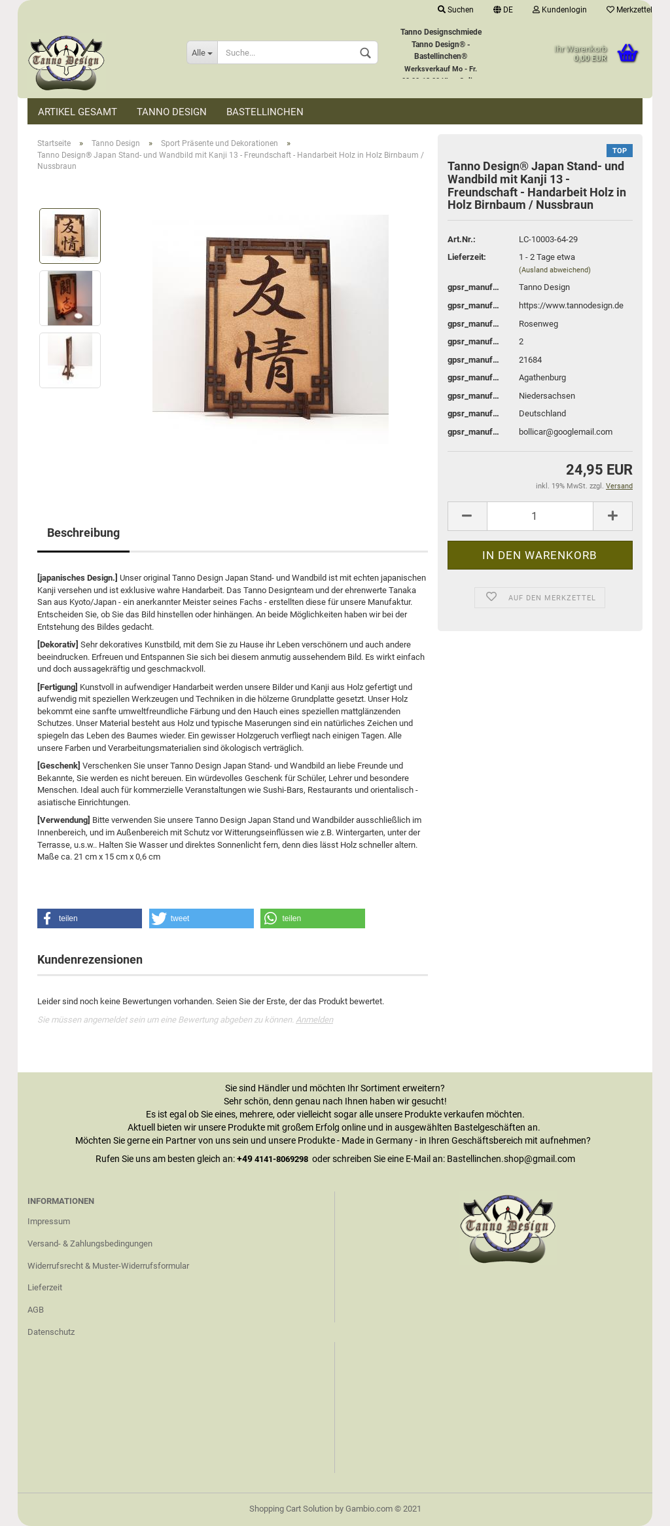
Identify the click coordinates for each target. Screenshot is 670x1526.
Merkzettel (629, 9)
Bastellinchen (265, 112)
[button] (89, 918)
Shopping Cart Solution (291, 1509)
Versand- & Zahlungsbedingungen (89, 1243)
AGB (35, 1310)
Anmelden (314, 1020)
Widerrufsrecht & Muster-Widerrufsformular (108, 1266)
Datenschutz (51, 1332)
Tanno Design (172, 112)
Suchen (456, 9)
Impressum (48, 1221)
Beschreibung (83, 532)
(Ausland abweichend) (555, 270)
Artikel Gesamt (77, 112)
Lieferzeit (44, 1287)
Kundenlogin (560, 9)
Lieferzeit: (467, 257)
